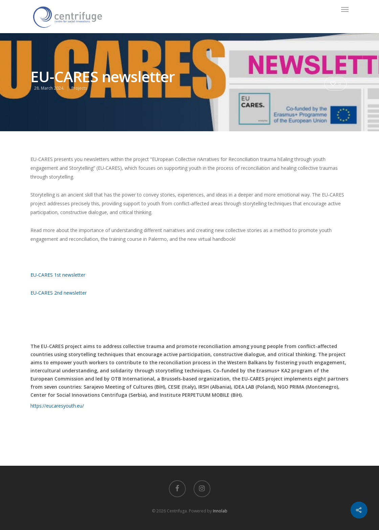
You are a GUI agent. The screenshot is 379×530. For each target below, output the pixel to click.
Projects (79, 88)
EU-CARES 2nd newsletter (58, 293)
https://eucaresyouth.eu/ (57, 405)
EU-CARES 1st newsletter (57, 275)
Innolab (220, 511)
